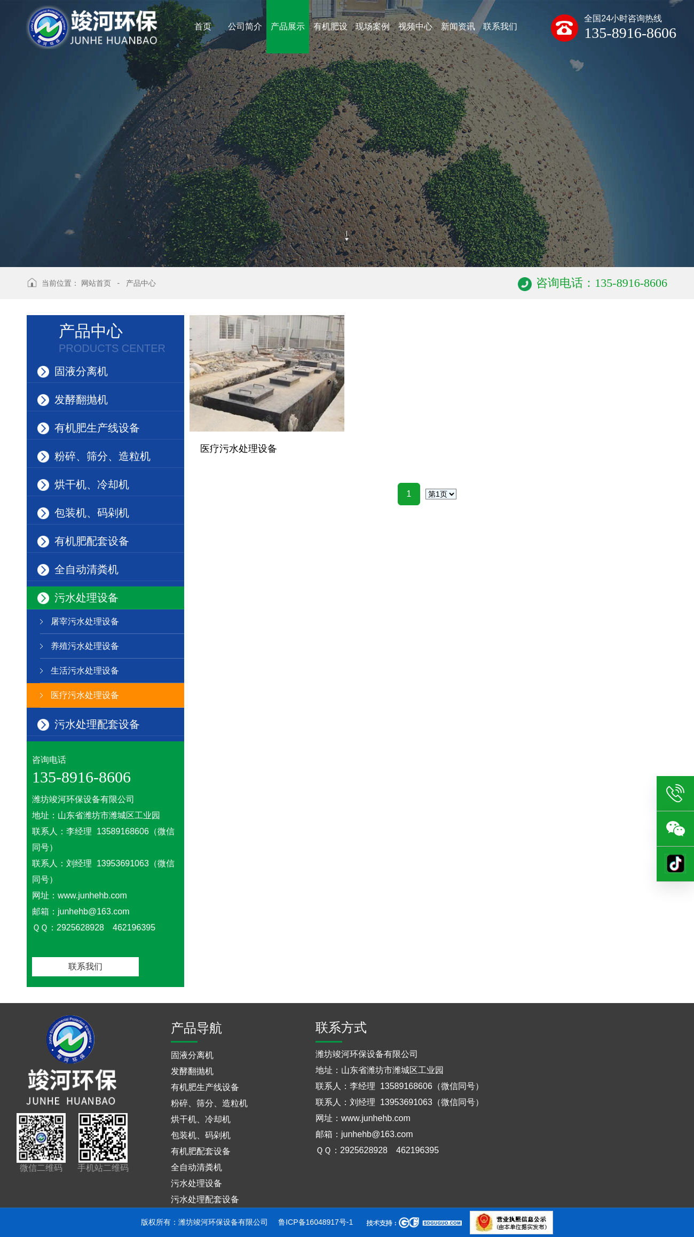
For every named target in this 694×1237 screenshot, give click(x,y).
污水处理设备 (78, 597)
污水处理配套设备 (88, 723)
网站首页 (96, 283)
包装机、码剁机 (83, 512)
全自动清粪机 (78, 568)
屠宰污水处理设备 (85, 621)
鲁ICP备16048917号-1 (315, 1222)
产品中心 (141, 283)
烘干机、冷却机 (83, 483)
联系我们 (85, 966)
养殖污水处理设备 (85, 646)
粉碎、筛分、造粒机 (94, 455)
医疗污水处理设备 (85, 695)
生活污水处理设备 (85, 670)
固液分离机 (72, 370)
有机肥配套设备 (83, 540)
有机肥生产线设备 (88, 427)
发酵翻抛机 (72, 399)
